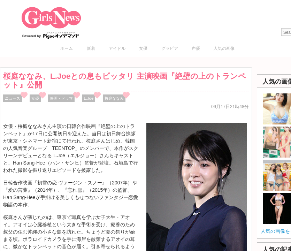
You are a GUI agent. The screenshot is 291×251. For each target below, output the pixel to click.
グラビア (169, 48)
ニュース (12, 98)
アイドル (117, 48)
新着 (91, 48)
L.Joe (89, 98)
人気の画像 (224, 48)
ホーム (66, 48)
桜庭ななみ (114, 98)
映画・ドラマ (61, 98)
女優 (143, 48)
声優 (196, 48)
